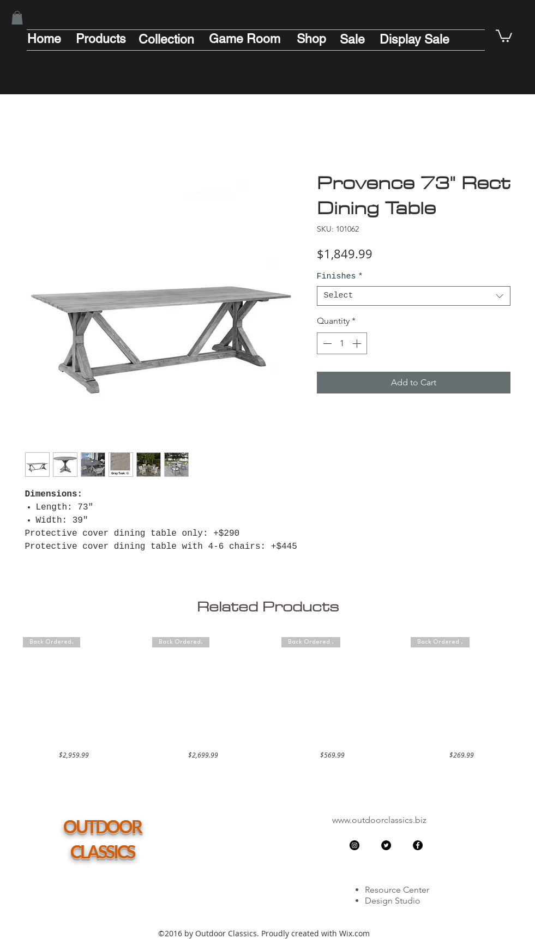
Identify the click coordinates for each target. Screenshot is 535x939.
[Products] (101, 38)
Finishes (340, 276)
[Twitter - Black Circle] (386, 845)
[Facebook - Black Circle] (418, 845)
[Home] (44, 38)
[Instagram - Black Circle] (354, 845)
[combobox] (413, 296)
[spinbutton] (342, 343)
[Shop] (311, 38)
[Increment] (357, 343)
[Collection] (166, 39)
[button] (17, 18)
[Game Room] (245, 38)
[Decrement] (326, 343)
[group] (268, 698)
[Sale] (352, 39)
